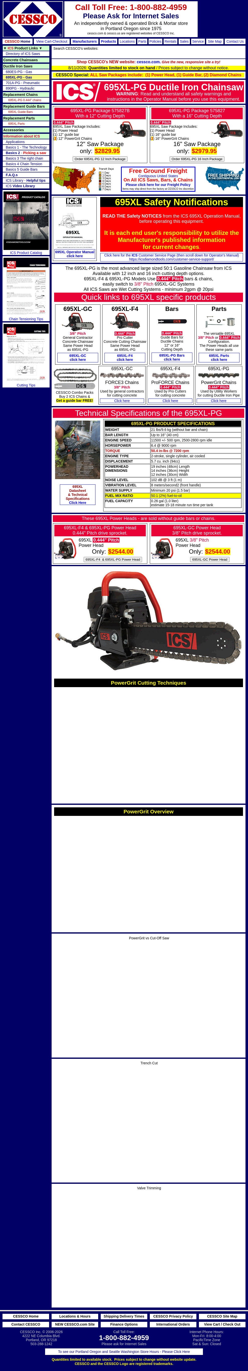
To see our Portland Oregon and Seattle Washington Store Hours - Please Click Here (124, 1352)
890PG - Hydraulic (20, 88)
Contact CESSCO (25, 1324)
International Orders (173, 1324)
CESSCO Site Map (222, 1316)
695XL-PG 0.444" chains (24, 100)
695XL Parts (16, 123)
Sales (184, 41)
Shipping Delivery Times (124, 1316)
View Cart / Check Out (222, 1324)
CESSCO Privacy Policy (173, 1316)
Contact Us (235, 41)
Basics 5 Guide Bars (22, 169)
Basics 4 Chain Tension (24, 164)
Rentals (170, 41)
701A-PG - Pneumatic (23, 83)
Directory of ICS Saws (23, 54)
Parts (142, 41)
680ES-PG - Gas (19, 72)
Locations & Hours (74, 1316)
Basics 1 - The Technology (26, 147)
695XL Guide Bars (20, 112)
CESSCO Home (26, 1316)
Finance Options (124, 1324)
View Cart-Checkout (51, 41)
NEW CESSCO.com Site (75, 1324)
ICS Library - (26, 180)
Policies (155, 41)
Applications (15, 142)
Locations (127, 41)
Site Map (215, 41)
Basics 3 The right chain (24, 158)
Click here (122, 401)
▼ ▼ (22, 48)
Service (198, 41)
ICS (20, 186)
